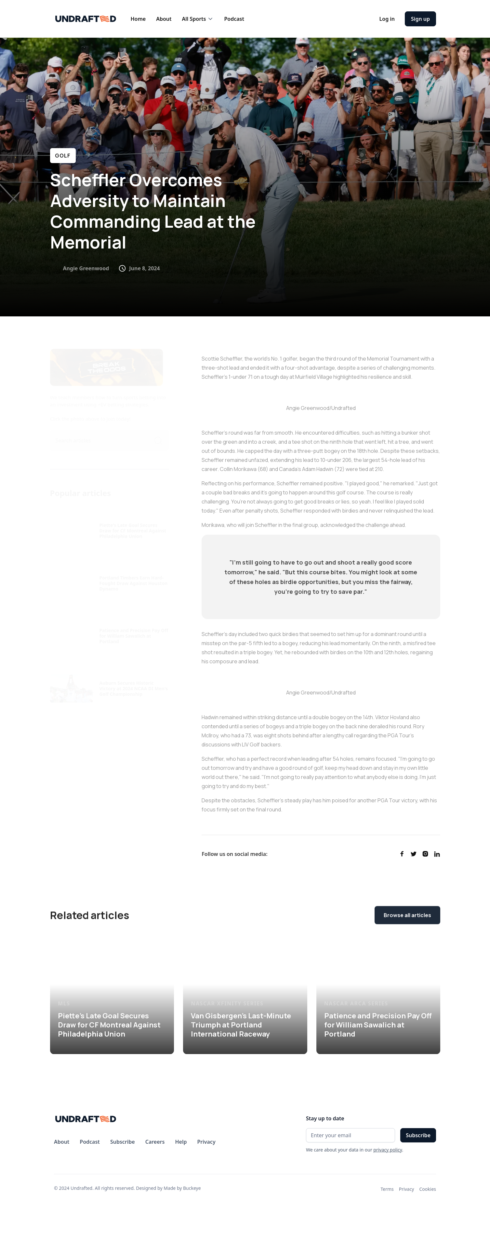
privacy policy (387, 1150)
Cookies (427, 1189)
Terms (387, 1189)
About (163, 18)
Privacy (406, 1189)
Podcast (234, 18)
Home (138, 18)
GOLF (63, 155)
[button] (198, 18)
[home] (85, 19)
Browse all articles (407, 916)
